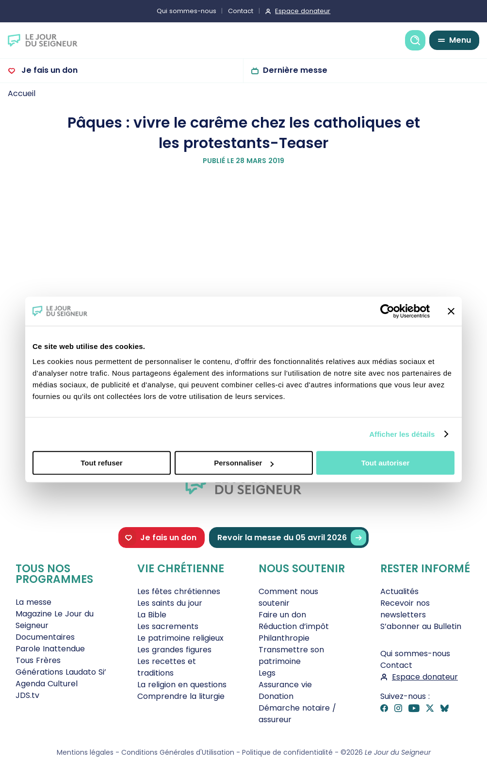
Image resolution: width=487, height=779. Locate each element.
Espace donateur (302, 11)
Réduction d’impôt (294, 626)
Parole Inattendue (50, 648)
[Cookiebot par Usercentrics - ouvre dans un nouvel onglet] (387, 311)
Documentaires (45, 637)
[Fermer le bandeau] (451, 311)
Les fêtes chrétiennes (178, 591)
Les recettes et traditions (166, 667)
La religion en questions (182, 684)
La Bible (151, 614)
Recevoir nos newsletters (405, 608)
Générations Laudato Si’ (61, 672)
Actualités (399, 591)
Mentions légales (85, 752)
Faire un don (282, 614)
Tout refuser (101, 463)
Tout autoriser (385, 463)
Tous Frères (38, 660)
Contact (240, 11)
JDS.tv (27, 695)
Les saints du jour (169, 603)
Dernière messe (295, 70)
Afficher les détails (402, 434)
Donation (276, 696)
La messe (33, 602)
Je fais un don (48, 70)
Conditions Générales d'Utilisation (177, 752)
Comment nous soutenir (288, 597)
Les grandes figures (174, 649)
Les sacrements (167, 626)
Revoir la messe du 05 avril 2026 (291, 538)
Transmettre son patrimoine (291, 655)
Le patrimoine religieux (180, 638)
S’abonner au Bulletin (420, 626)
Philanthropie (284, 638)
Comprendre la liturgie (181, 696)
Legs (267, 673)
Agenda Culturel (47, 683)
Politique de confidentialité (287, 752)
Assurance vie (285, 684)
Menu (460, 40)
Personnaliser (244, 463)
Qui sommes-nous (186, 11)
